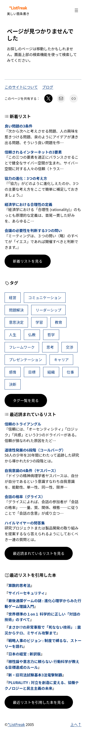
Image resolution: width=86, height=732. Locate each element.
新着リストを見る (27, 261)
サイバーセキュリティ (26, 593)
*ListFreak (18, 8)
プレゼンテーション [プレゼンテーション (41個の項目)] (25, 359)
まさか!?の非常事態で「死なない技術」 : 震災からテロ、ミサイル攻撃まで (43, 630)
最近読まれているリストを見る (38, 553)
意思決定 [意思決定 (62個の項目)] (16, 322)
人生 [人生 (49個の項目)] (12, 334)
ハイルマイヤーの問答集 (25, 523)
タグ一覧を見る (26, 400)
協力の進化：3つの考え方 (26, 178)
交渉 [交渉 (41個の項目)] (69, 347)
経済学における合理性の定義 (28, 204)
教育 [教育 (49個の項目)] (58, 322)
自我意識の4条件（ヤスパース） (31, 470)
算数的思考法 (19, 585)
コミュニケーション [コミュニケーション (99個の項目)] (44, 297)
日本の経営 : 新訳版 (24, 654)
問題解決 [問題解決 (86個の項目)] (16, 310)
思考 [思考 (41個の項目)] (50, 347)
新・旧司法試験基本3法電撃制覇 (35, 675)
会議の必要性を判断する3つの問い (33, 230)
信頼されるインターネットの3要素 (33, 152)
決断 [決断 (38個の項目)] (12, 384)
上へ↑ (75, 724)
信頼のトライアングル (23, 424)
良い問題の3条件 (18, 126)
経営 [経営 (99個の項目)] (12, 297)
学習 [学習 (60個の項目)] (39, 322)
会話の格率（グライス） (25, 496)
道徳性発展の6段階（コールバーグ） (35, 450)
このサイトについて (21, 87)
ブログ (47, 87)
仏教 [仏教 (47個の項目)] (32, 334)
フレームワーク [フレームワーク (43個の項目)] (22, 347)
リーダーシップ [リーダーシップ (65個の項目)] (48, 310)
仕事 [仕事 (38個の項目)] (70, 372)
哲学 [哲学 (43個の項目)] (51, 334)
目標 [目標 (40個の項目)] (32, 372)
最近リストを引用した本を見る (39, 702)
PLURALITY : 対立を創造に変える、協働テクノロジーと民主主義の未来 (42, 685)
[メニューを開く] (76, 10)
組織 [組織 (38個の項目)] (51, 372)
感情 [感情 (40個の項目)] (12, 372)
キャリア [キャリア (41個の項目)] (61, 359)
